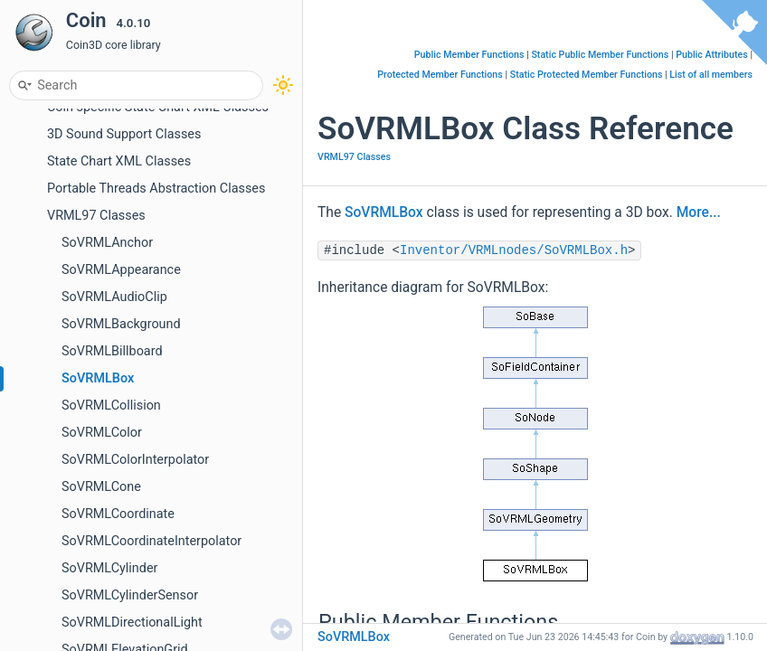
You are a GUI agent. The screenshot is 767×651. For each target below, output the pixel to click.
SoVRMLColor (102, 432)
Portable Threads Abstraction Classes (156, 188)
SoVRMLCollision (111, 405)
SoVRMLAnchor (107, 242)
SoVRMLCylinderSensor (130, 595)
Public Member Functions (469, 55)
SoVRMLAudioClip (114, 297)
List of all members (711, 74)
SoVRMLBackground (121, 324)
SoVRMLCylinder (109, 568)
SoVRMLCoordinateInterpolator (151, 541)
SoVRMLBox (98, 378)
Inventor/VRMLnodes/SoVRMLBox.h (514, 250)
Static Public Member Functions (599, 55)
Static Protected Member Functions (586, 74)
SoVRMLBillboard (112, 351)
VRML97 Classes (96, 215)
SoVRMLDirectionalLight (132, 622)
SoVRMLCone (101, 487)
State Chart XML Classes (119, 161)
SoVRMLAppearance (121, 270)
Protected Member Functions (440, 74)
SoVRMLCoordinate (118, 514)
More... (699, 212)
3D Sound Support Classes (124, 134)
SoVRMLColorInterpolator (135, 459)
